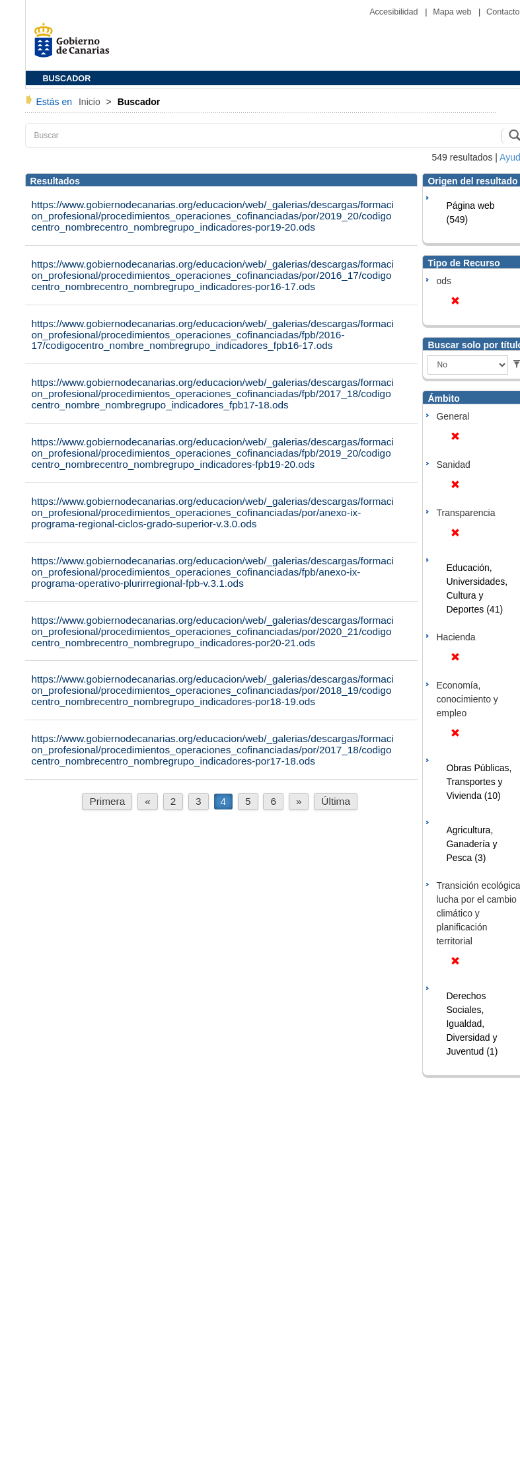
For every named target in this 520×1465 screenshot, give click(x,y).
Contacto (502, 12)
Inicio (91, 101)
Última (335, 801)
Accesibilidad (394, 12)
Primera (107, 801)
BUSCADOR (67, 78)
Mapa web (453, 12)
